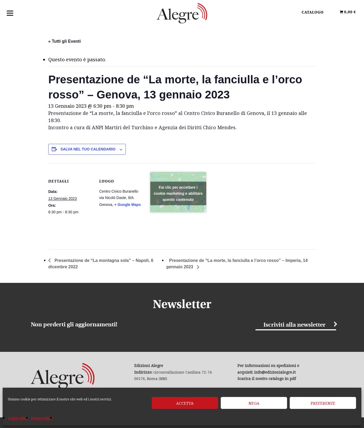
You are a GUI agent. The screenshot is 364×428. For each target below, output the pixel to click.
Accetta (185, 403)
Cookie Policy (18, 418)
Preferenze (323, 403)
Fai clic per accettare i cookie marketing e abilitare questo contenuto (178, 193)
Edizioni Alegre (182, 13)
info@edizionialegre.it (275, 372)
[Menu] (10, 12)
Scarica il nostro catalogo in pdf (266, 378)
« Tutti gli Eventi (64, 41)
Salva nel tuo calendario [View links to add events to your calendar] (87, 149)
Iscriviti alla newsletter (294, 325)
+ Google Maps (127, 204)
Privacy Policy (42, 418)
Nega (254, 403)
